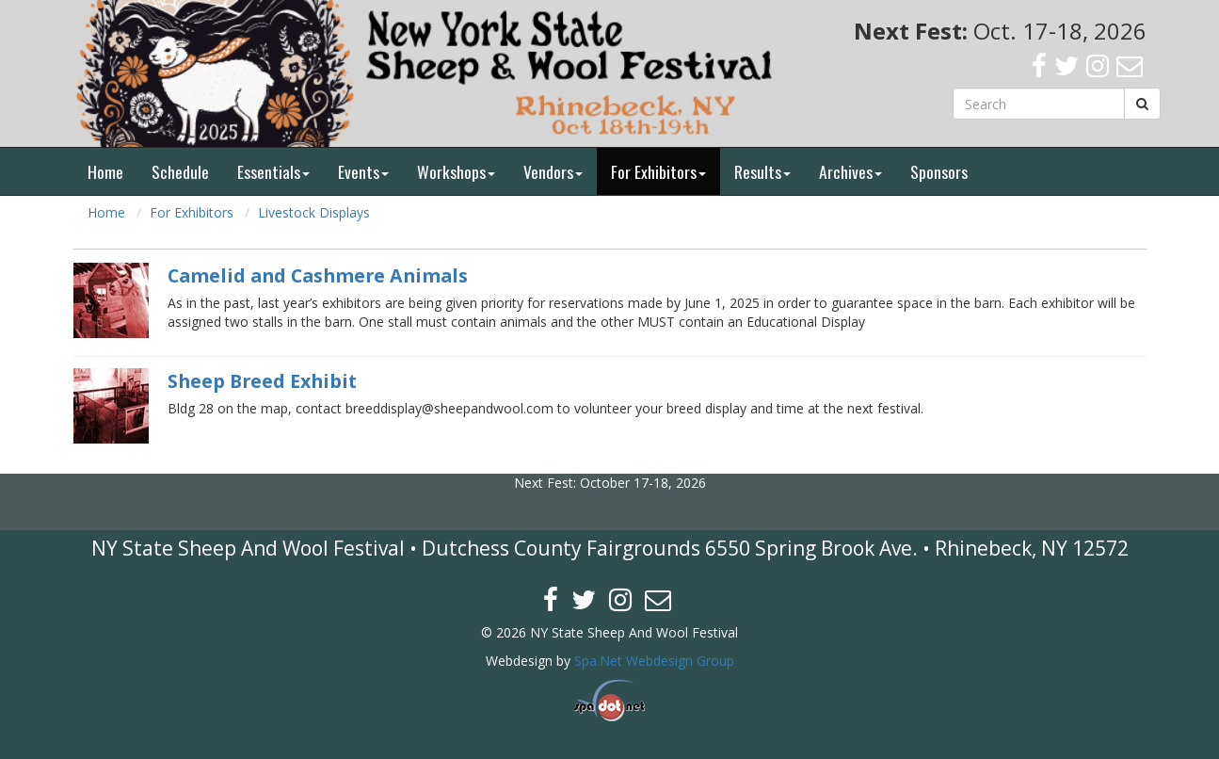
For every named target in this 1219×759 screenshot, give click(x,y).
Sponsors (939, 171)
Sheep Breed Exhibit (262, 381)
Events (363, 171)
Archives (850, 171)
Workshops (456, 171)
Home (105, 171)
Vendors (553, 171)
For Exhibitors (658, 171)
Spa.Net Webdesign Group (654, 661)
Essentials (273, 171)
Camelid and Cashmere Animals (318, 275)
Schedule (180, 171)
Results (762, 171)
